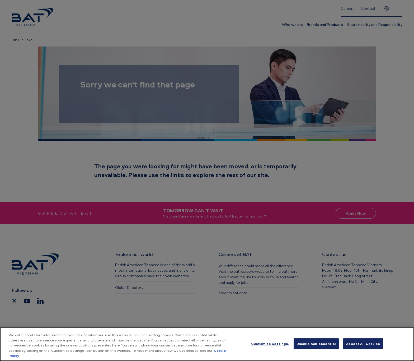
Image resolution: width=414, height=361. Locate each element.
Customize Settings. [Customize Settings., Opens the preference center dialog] (270, 343)
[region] (207, 344)
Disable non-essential (316, 343)
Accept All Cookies (363, 343)
